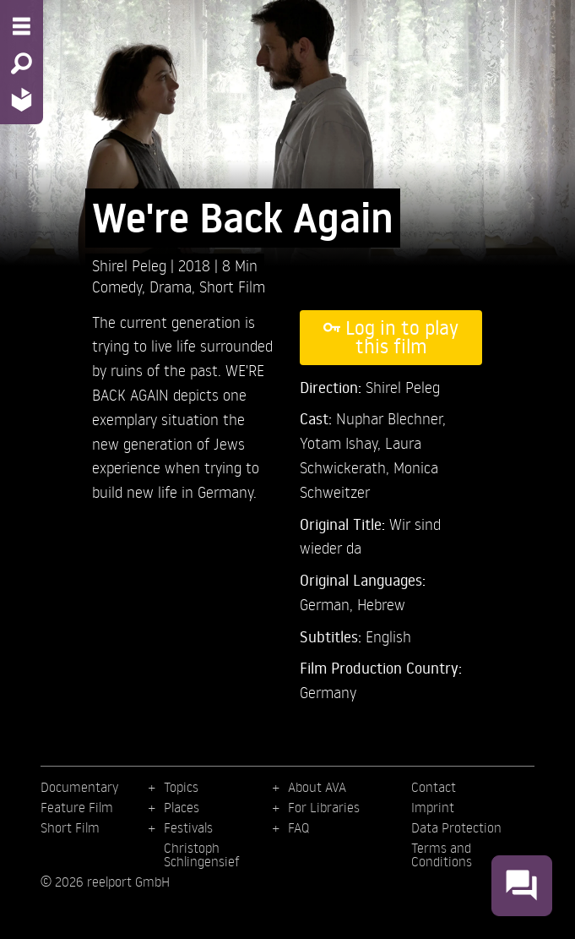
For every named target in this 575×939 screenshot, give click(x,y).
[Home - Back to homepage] (21, 99)
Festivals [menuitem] (188, 827)
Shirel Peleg (131, 265)
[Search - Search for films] (21, 63)
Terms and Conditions (441, 854)
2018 (196, 265)
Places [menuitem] (181, 807)
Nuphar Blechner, (391, 418)
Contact (433, 786)
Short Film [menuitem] (70, 827)
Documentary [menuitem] (79, 786)
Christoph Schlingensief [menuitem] (202, 854)
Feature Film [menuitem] (77, 807)
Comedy (117, 286)
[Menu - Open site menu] (21, 26)
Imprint (432, 807)
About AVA (317, 786)
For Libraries (324, 807)
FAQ (298, 827)
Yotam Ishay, (342, 442)
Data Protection (456, 827)
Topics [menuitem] (181, 786)
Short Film (232, 286)
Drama (170, 286)
